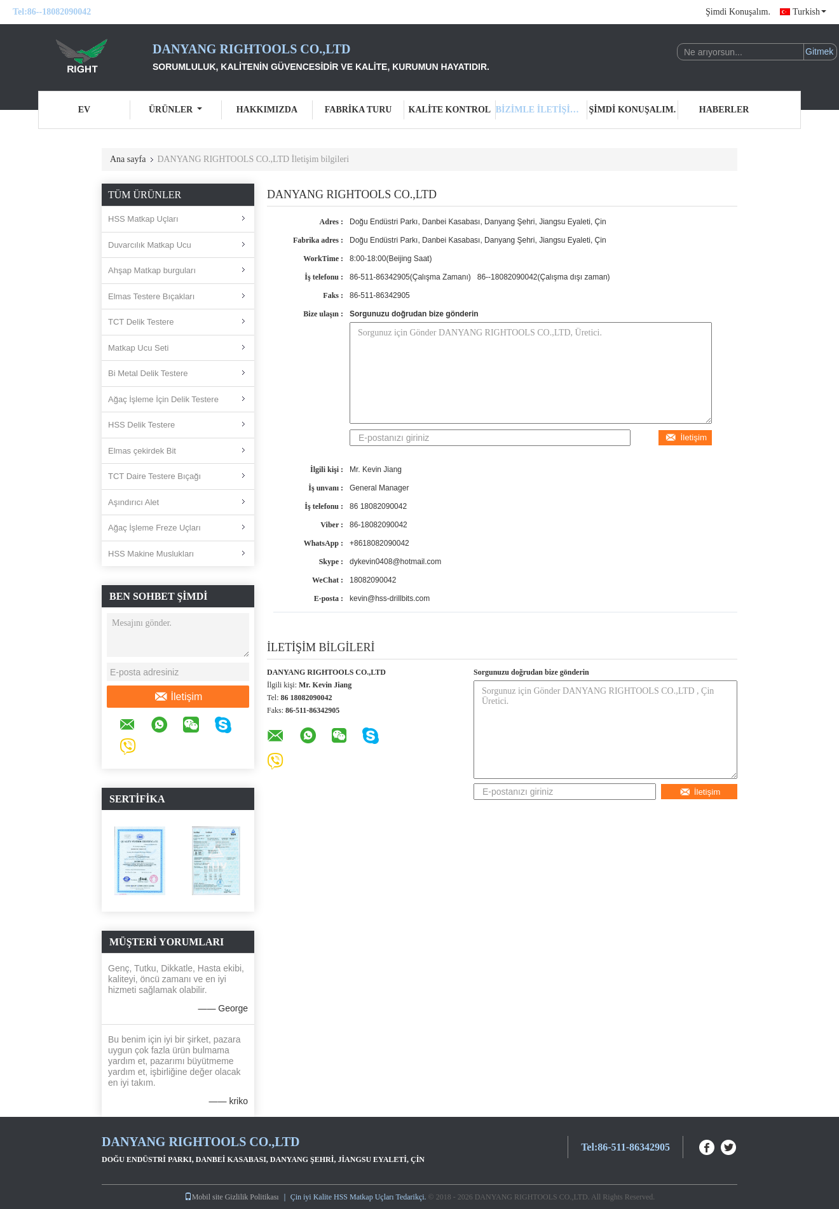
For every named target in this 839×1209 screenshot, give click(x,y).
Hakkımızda (266, 109)
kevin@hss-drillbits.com (390, 598)
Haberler (724, 109)
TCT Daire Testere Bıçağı (154, 476)
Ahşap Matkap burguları (152, 270)
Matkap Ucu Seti (138, 348)
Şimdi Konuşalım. (738, 12)
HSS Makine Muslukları (151, 553)
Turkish (809, 12)
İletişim (178, 697)
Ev (84, 109)
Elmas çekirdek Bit (142, 451)
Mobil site (203, 1196)
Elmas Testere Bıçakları (151, 296)
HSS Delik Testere (141, 424)
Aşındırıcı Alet (133, 502)
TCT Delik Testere (141, 322)
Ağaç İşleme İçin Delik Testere (163, 399)
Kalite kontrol (450, 109)
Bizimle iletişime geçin (541, 109)
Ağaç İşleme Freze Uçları (154, 527)
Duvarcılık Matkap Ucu (149, 245)
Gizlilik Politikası (252, 1196)
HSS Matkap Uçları (143, 219)
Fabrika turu (358, 109)
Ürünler (175, 109)
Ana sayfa (128, 159)
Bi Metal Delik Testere (148, 373)
